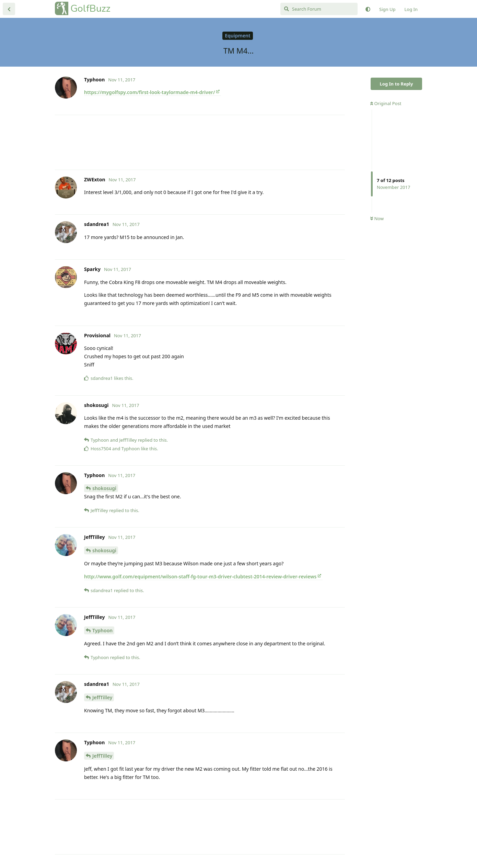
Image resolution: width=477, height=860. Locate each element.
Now (377, 218)
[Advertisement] (200, 142)
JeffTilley (102, 697)
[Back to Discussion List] (9, 9)
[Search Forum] (319, 9)
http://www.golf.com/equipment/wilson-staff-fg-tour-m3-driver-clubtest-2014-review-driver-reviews (200, 576)
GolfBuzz (90, 8)
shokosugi (104, 488)
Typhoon (102, 630)
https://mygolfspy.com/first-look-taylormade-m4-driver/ (149, 92)
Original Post (385, 103)
